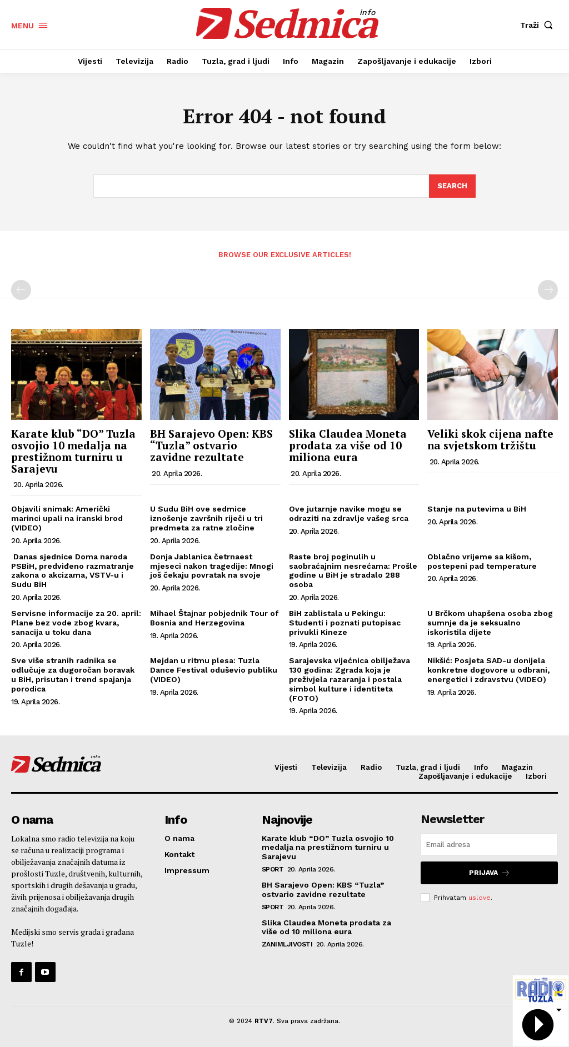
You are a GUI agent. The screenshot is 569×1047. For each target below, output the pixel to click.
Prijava (489, 873)
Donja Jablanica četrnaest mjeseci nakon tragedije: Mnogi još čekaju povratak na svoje (211, 566)
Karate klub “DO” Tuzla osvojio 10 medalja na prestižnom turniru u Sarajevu (73, 451)
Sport (273, 869)
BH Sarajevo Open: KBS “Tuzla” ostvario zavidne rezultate (211, 445)
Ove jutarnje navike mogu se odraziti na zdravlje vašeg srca (348, 514)
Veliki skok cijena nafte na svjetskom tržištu (490, 439)
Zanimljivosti (287, 944)
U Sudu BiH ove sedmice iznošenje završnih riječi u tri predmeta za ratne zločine (206, 519)
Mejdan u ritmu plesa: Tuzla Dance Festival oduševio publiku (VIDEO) (213, 670)
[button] (539, 25)
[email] (489, 844)
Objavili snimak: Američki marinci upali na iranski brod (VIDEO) (67, 519)
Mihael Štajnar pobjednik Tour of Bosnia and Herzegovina (214, 618)
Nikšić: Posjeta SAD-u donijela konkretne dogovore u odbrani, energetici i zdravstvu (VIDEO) (488, 670)
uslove (479, 897)
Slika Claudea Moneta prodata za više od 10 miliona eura (348, 445)
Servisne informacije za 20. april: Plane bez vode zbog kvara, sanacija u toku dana (76, 623)
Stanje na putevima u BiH (476, 509)
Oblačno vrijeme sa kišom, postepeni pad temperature (482, 561)
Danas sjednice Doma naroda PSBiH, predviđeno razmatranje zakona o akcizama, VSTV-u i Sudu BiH (72, 570)
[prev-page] (21, 290)
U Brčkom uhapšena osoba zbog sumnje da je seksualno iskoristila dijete (490, 623)
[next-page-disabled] (548, 290)
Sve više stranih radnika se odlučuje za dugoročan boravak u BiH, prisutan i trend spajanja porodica (72, 675)
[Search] (452, 186)
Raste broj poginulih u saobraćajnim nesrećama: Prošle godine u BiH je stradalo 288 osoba (353, 570)
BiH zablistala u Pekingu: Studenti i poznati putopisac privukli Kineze (345, 623)
